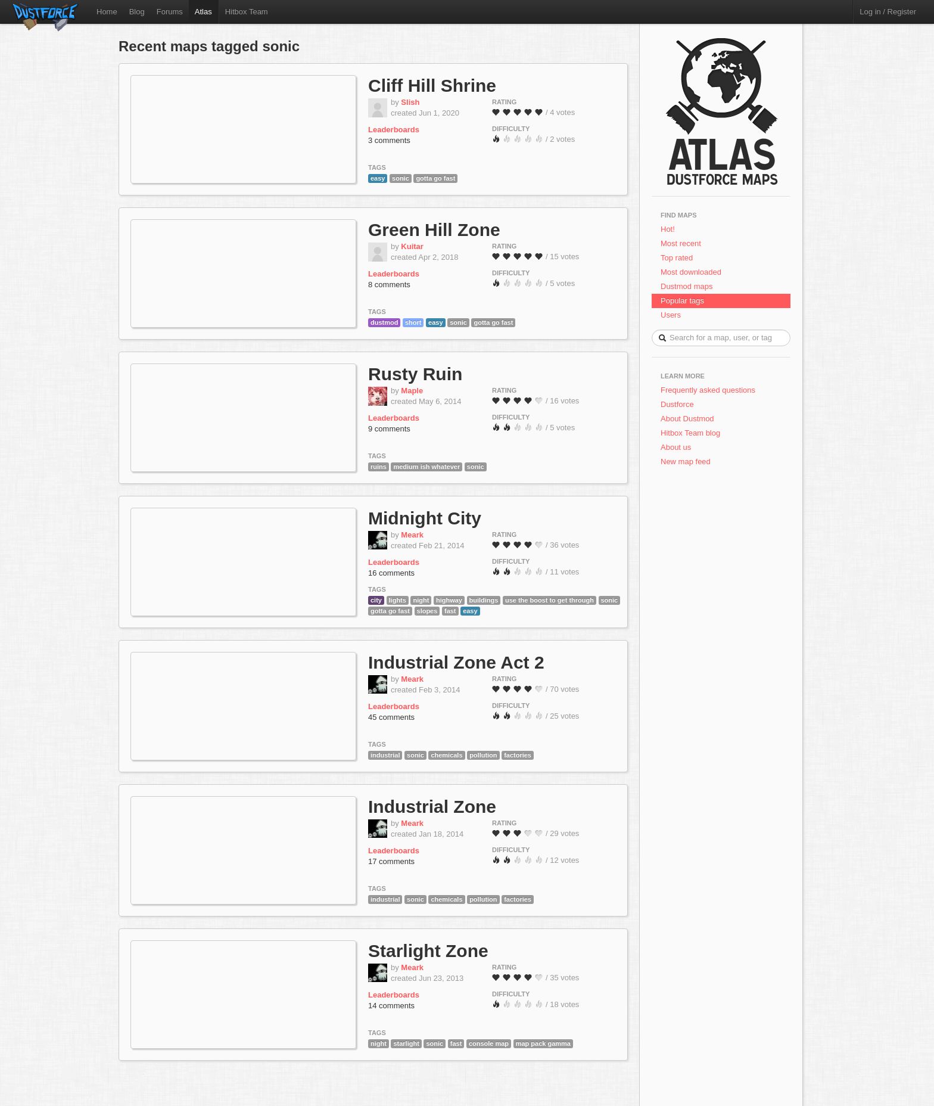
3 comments (389, 140)
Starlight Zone (428, 951)
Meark (412, 534)
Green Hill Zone (434, 230)
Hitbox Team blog (690, 432)
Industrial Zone (432, 806)
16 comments (391, 572)
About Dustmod (687, 418)
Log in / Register (888, 11)
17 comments (391, 861)
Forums (170, 11)
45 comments (391, 717)
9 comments (389, 428)
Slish (410, 102)
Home (106, 11)
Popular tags (682, 300)
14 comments (391, 1005)
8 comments (389, 284)
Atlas (203, 11)
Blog (137, 11)
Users (671, 314)
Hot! (668, 229)
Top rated (677, 257)
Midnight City (424, 518)
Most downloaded (691, 272)
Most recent (681, 243)
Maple (412, 390)
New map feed (688, 461)
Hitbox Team (246, 11)
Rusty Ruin (415, 374)
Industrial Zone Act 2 (456, 662)
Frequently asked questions (708, 390)
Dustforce (677, 404)
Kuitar (412, 246)
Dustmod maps (686, 286)
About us (676, 447)
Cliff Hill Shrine (432, 85)
